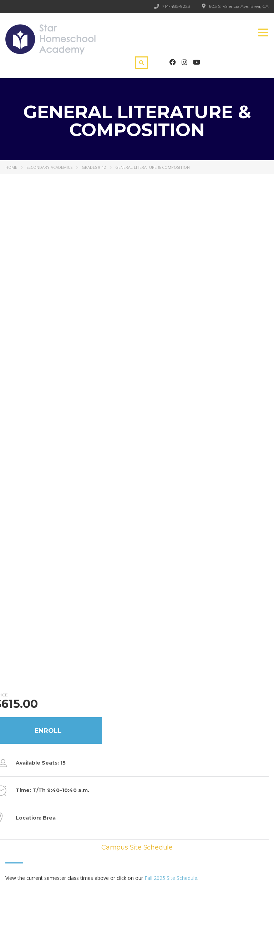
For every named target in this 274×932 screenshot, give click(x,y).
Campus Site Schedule (137, 847)
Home (11, 167)
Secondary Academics (49, 167)
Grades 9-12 (94, 167)
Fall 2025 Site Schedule (170, 878)
